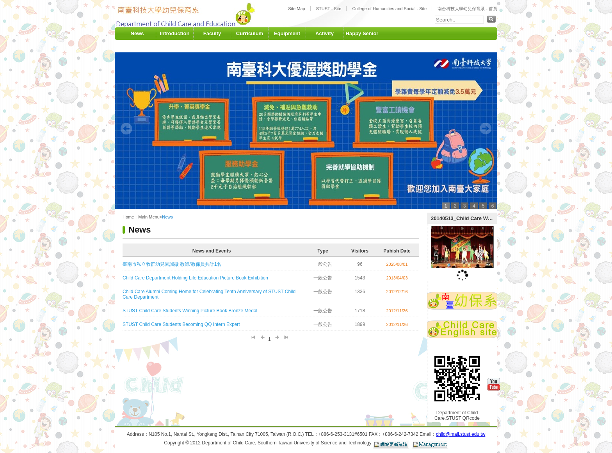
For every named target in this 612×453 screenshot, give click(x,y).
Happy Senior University (362, 39)
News (137, 33)
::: (117, 25)
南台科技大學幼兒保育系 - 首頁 (467, 8)
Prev (126, 128)
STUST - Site (329, 8)
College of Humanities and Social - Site (389, 8)
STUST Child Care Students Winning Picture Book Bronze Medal (190, 310)
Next (485, 128)
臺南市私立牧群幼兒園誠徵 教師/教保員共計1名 (172, 264)
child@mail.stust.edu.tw (460, 434)
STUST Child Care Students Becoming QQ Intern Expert (181, 324)
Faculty (212, 33)
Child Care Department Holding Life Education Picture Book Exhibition (195, 278)
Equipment (287, 33)
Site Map (296, 8)
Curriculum (249, 33)
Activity (324, 33)
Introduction (175, 33)
